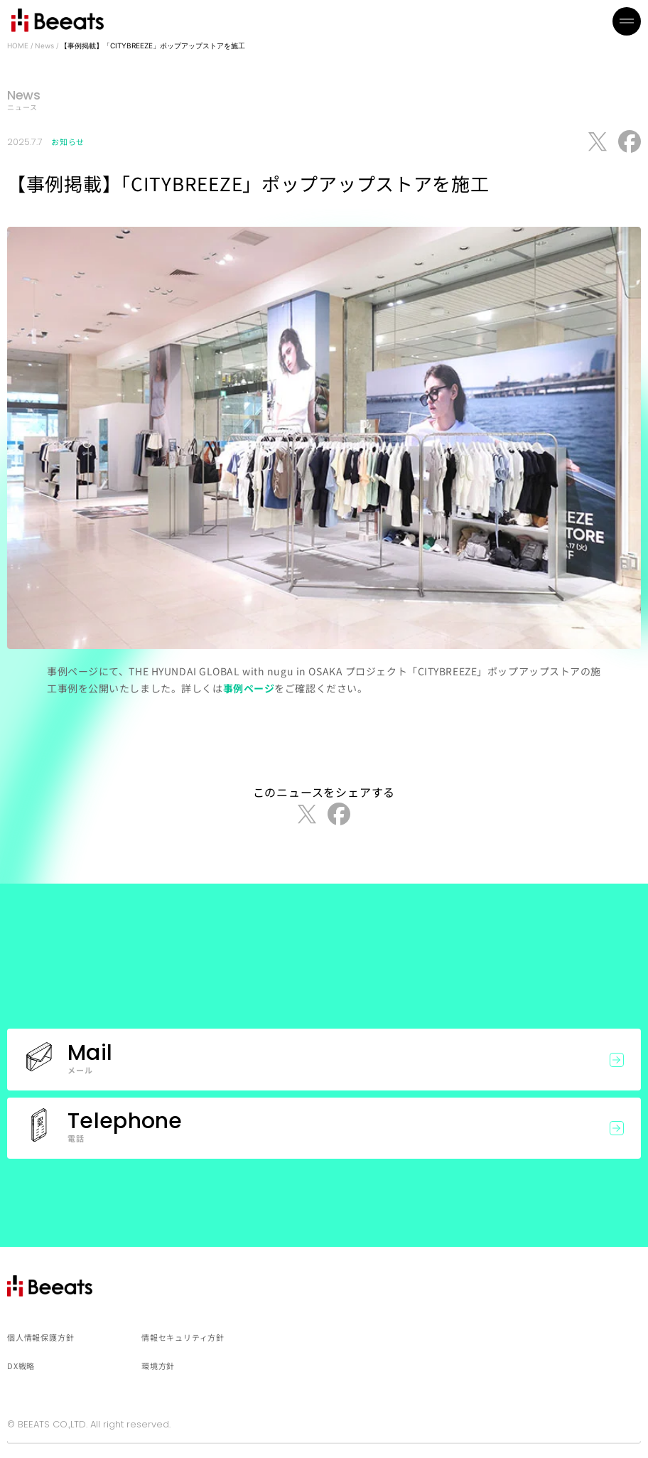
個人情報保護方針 (40, 1337)
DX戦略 (21, 1365)
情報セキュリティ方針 (183, 1337)
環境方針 (158, 1365)
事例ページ (249, 688)
